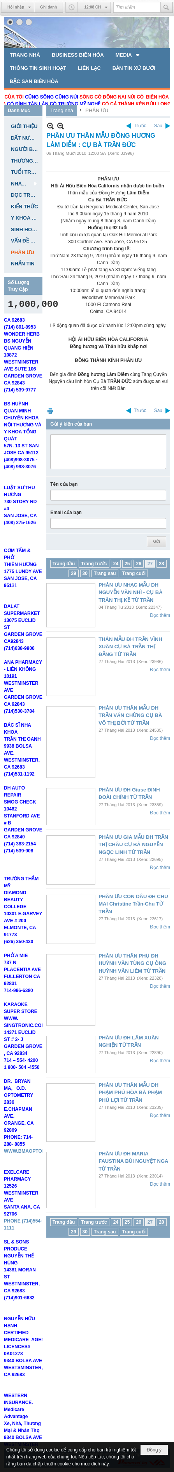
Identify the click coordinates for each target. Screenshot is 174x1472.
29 (73, 573)
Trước (140, 125)
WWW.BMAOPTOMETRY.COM (37, 1166)
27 (150, 563)
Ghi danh (48, 7)
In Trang (50, 411)
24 (115, 563)
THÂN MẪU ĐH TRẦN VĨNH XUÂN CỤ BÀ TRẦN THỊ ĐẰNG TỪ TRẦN (130, 646)
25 (127, 563)
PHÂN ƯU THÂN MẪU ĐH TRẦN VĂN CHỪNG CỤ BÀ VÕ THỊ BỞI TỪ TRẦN (130, 715)
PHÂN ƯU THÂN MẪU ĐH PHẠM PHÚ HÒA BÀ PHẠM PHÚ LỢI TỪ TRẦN (130, 1092)
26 (138, 563)
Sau (158, 125)
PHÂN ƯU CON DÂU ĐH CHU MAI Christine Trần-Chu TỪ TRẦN (133, 904)
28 (161, 563)
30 (85, 573)
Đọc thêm (160, 615)
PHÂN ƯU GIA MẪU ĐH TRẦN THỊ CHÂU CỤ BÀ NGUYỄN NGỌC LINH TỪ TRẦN (133, 844)
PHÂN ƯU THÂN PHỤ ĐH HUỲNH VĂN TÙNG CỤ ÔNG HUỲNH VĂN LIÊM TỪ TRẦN (132, 963)
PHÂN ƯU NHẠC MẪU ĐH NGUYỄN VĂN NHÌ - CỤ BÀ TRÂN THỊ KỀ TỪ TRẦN (130, 592)
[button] (128, 54)
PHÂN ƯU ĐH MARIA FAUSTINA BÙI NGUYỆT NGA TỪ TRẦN (133, 1161)
